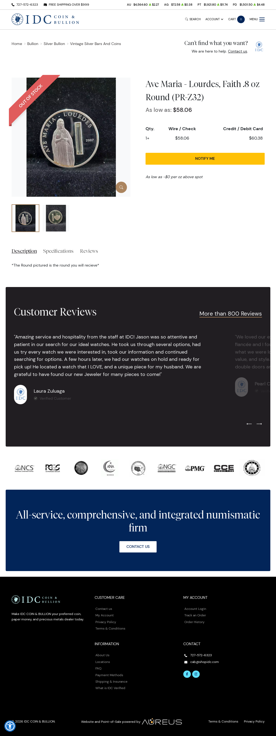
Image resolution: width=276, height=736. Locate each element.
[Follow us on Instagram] (196, 674)
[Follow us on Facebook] (187, 674)
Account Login (195, 609)
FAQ (98, 668)
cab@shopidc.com (204, 662)
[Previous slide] (249, 424)
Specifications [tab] (58, 251)
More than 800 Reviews (230, 313)
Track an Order (195, 615)
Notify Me (205, 158)
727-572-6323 (27, 4)
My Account (104, 615)
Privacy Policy (105, 622)
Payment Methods (109, 675)
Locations (102, 662)
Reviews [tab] (89, 251)
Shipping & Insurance (111, 681)
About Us (102, 655)
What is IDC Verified (110, 688)
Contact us (237, 51)
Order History (194, 622)
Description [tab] (24, 251)
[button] (10, 726)
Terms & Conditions (110, 628)
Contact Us (138, 546)
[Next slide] (259, 424)
